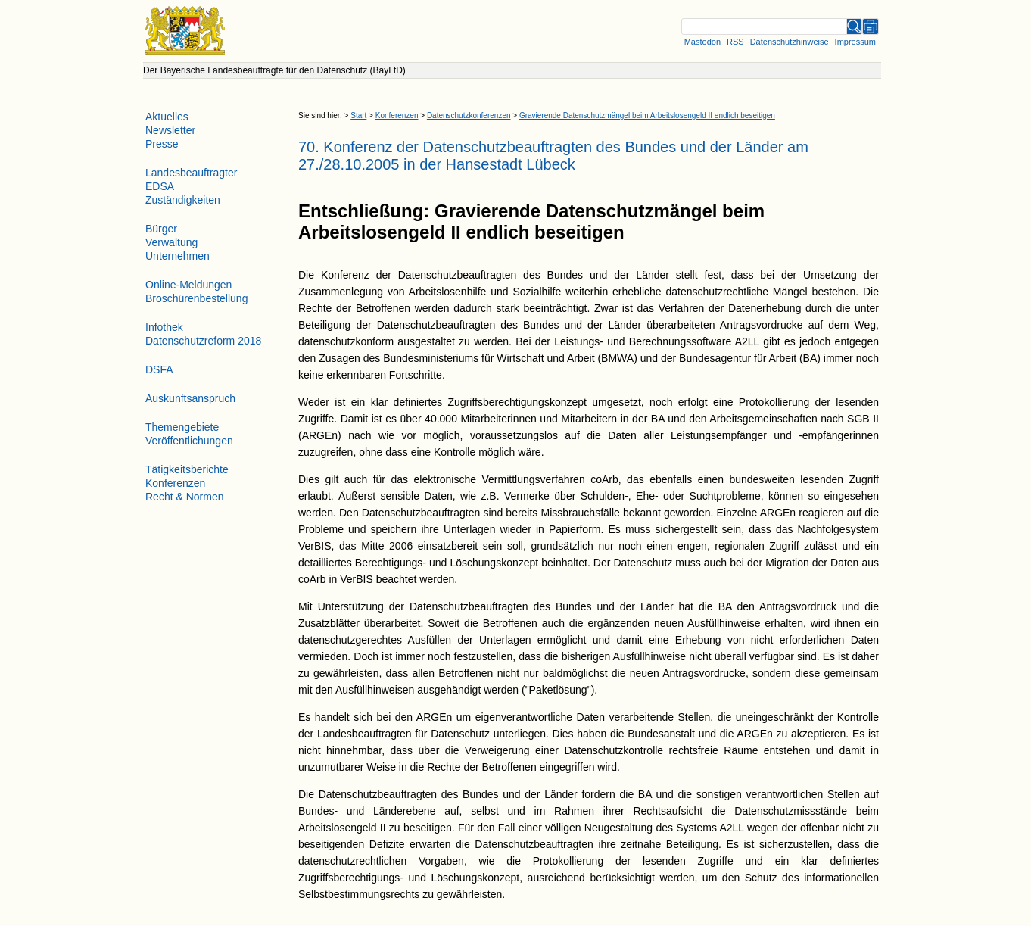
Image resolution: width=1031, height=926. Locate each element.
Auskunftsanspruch (190, 398)
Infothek (164, 327)
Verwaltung (171, 242)
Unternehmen (177, 256)
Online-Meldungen (188, 285)
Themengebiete (182, 427)
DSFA (159, 369)
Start (358, 115)
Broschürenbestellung (196, 298)
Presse (162, 144)
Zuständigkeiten (182, 200)
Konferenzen (397, 115)
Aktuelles (166, 117)
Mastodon (702, 41)
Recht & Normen (184, 497)
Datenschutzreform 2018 (203, 341)
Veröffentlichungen (189, 441)
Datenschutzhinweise (789, 41)
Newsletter (170, 130)
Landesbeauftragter (191, 173)
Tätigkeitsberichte (187, 469)
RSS (735, 41)
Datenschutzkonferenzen (469, 115)
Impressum (855, 41)
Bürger (161, 229)
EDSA (159, 186)
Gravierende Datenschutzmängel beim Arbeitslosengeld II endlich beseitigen (647, 115)
